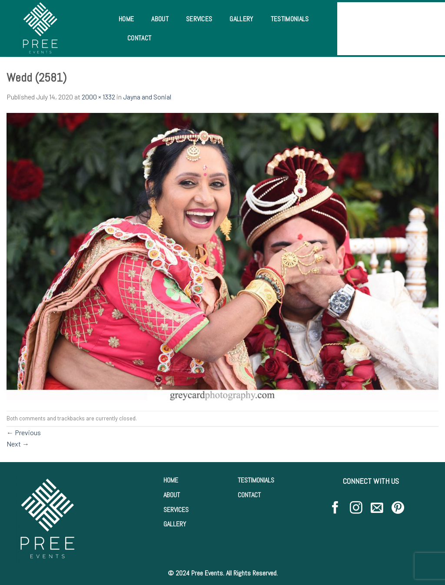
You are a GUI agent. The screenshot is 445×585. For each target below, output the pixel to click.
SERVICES (176, 509)
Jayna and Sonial (147, 97)
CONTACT (249, 494)
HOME (170, 480)
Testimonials (290, 18)
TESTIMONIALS (256, 480)
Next (18, 444)
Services (199, 18)
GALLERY (174, 524)
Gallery (241, 18)
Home (126, 18)
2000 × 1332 (98, 97)
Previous (24, 432)
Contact (139, 38)
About (160, 18)
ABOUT (171, 494)
